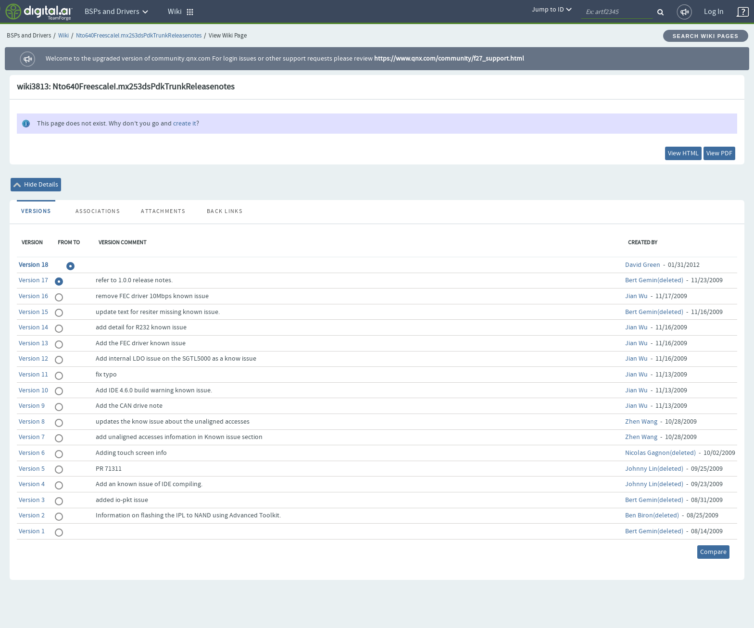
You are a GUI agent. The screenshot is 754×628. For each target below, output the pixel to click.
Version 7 (32, 437)
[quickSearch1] (617, 12)
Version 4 (32, 484)
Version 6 (32, 453)
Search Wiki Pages (706, 36)
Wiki (63, 36)
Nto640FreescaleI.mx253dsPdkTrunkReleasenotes (138, 36)
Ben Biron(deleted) (652, 515)
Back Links (224, 211)
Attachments (163, 211)
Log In (714, 12)
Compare (713, 552)
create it (184, 123)
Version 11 (33, 374)
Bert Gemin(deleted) (654, 280)
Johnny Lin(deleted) (654, 469)
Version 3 (32, 500)
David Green (642, 265)
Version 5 (32, 469)
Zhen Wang (641, 421)
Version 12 (33, 358)
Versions (36, 211)
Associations (97, 211)
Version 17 (33, 280)
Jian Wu (636, 296)
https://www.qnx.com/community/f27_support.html (449, 58)
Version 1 (32, 531)
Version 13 (33, 343)
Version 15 (33, 312)
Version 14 (33, 327)
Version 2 (32, 515)
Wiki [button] (181, 12)
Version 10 (33, 390)
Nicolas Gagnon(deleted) (660, 453)
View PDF (719, 153)
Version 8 (32, 421)
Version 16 (33, 296)
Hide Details (35, 184)
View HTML (683, 153)
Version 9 (32, 406)
